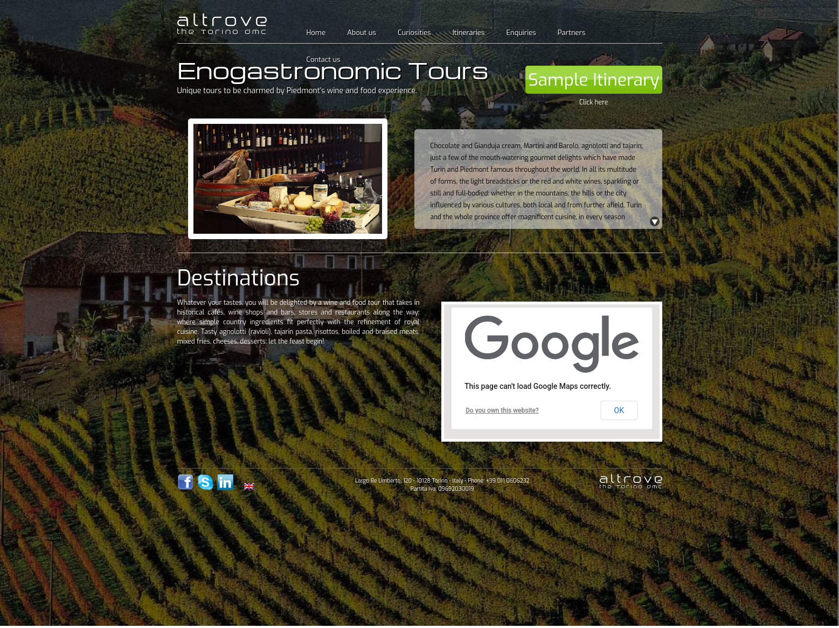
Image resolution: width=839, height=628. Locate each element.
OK (619, 410)
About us (361, 32)
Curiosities (414, 32)
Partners (572, 32)
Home (316, 32)
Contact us (324, 59)
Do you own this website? (502, 410)
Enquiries (521, 32)
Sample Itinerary (593, 79)
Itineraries (469, 32)
